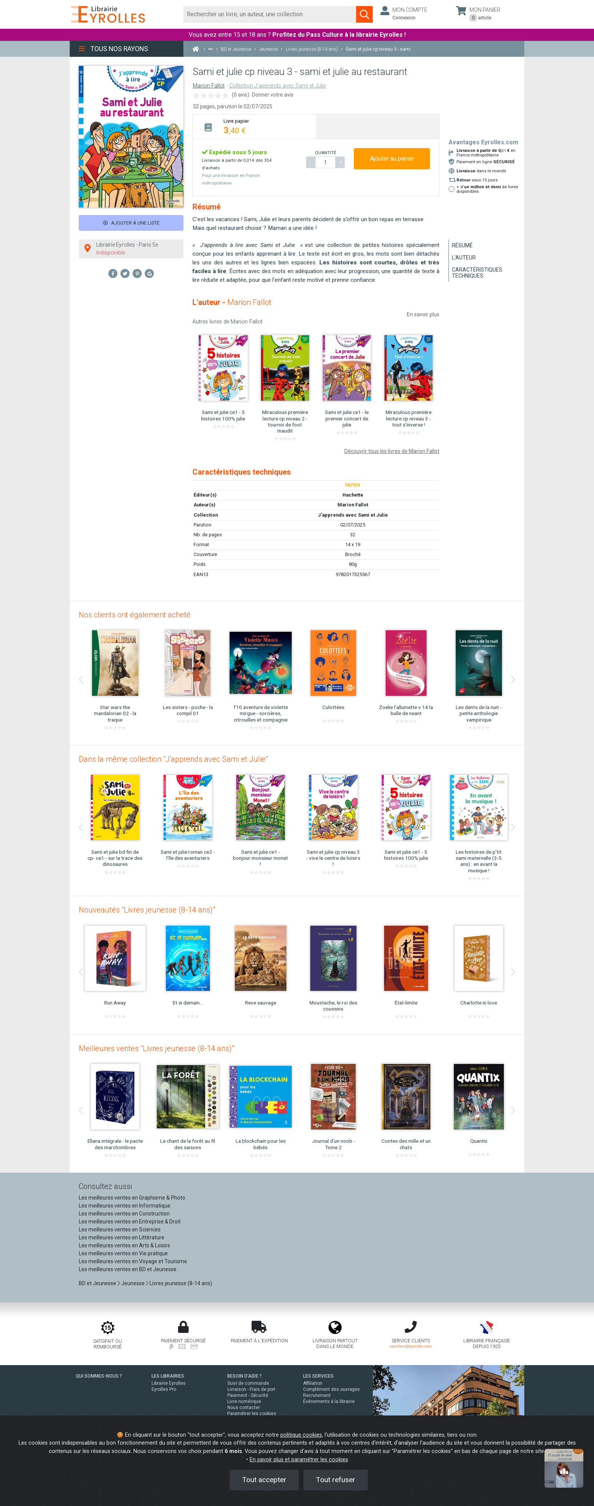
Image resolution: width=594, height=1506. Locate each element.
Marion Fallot (209, 86)
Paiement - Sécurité (247, 1395)
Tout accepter (264, 1479)
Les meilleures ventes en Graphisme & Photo (132, 1198)
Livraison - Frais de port (251, 1389)
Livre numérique (244, 1401)
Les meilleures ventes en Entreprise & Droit (130, 1222)
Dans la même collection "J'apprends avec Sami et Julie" (173, 759)
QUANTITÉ (325, 152)
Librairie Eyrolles (169, 1383)
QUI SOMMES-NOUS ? (99, 1376)
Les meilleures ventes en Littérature (121, 1237)
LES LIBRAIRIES (168, 1376)
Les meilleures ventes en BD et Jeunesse (128, 1269)
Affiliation (312, 1383)
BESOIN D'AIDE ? (244, 1376)
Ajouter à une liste (131, 223)
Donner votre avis (273, 95)
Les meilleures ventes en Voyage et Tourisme (133, 1261)
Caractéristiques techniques (477, 273)
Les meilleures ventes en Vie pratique (123, 1253)
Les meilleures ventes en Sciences (120, 1229)
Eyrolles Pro (164, 1389)
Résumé (462, 245)
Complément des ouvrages (331, 1389)
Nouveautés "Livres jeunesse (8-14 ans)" (147, 909)
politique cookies (301, 1435)
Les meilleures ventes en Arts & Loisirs (124, 1245)
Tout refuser (335, 1479)
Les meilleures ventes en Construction (124, 1214)
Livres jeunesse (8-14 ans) (181, 1283)
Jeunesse (133, 1283)
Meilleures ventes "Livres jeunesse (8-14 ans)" (156, 1048)
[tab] (254, 126)
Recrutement (317, 1395)
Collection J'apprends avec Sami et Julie (277, 86)
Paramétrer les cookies (251, 1413)
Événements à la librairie (329, 1401)
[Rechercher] (269, 14)
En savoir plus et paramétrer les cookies (299, 1459)
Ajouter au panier (392, 158)
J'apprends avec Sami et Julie (353, 515)
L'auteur (464, 258)
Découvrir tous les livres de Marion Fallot (391, 451)
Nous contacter (243, 1407)
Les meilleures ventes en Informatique (124, 1206)
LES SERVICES (318, 1376)
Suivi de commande (248, 1383)
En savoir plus (423, 314)
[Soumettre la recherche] (364, 14)
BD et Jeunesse (97, 1283)
